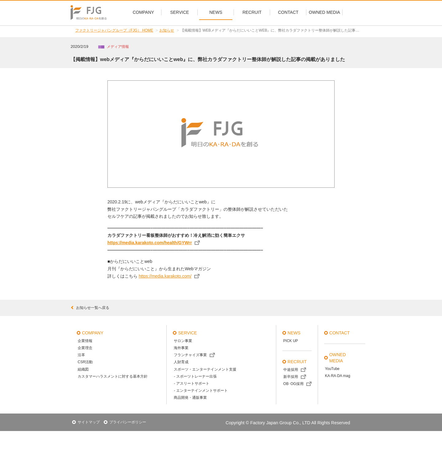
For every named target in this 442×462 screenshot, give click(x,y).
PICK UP (290, 341)
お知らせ (166, 30)
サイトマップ (89, 422)
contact (339, 332)
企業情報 (85, 341)
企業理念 (85, 348)
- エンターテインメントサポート (200, 390)
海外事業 (181, 348)
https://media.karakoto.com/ (165, 276)
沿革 (81, 355)
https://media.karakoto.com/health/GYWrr (149, 242)
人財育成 (181, 362)
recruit (297, 361)
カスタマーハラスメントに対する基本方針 (113, 376)
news (294, 332)
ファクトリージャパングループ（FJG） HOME (114, 30)
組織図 (83, 369)
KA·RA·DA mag (337, 376)
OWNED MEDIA (337, 357)
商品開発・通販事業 (190, 397)
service (187, 332)
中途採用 (290, 370)
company (92, 332)
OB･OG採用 (293, 384)
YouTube (332, 369)
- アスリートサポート (191, 383)
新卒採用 (290, 377)
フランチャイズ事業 (190, 355)
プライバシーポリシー (127, 422)
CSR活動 (85, 362)
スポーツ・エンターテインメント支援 (205, 369)
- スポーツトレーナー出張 (195, 376)
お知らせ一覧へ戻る (90, 308)
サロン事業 (183, 341)
